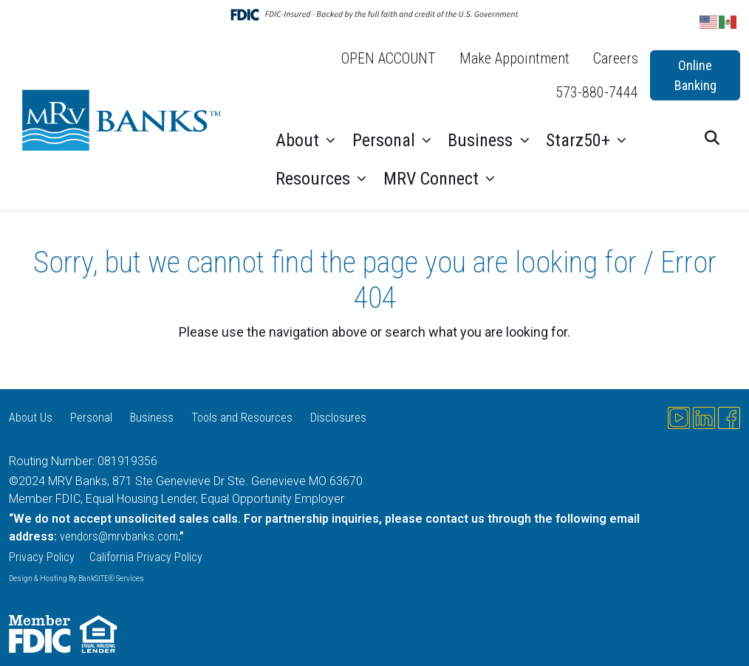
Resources (315, 178)
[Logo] (125, 119)
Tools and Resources (242, 418)
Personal (386, 140)
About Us (30, 418)
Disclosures (338, 418)
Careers (615, 58)
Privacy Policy (42, 557)
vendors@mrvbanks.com (119, 536)
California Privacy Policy (147, 557)
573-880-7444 (596, 92)
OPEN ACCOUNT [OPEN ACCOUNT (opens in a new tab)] (388, 58)
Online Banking (695, 75)
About (300, 140)
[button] (712, 138)
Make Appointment (514, 58)
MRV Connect (433, 178)
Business (482, 140)
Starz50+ (580, 140)
